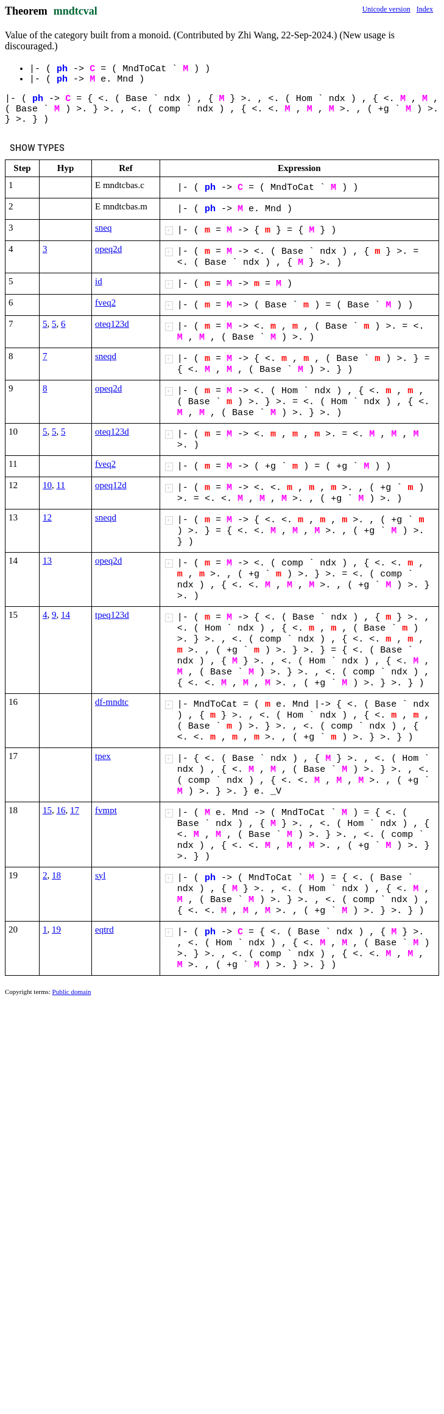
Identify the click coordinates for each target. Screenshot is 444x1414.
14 (65, 615)
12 (47, 517)
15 (47, 810)
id (98, 281)
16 (61, 810)
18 (56, 875)
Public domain (71, 991)
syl (100, 875)
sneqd (105, 356)
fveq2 (105, 302)
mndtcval (75, 11)
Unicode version (386, 9)
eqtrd (104, 929)
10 (47, 485)
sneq (103, 228)
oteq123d (112, 324)
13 (47, 560)
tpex (103, 756)
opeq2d (108, 249)
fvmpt (106, 810)
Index (425, 9)
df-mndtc (112, 702)
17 (74, 810)
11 (61, 485)
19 (56, 929)
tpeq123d (112, 615)
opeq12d (111, 485)
